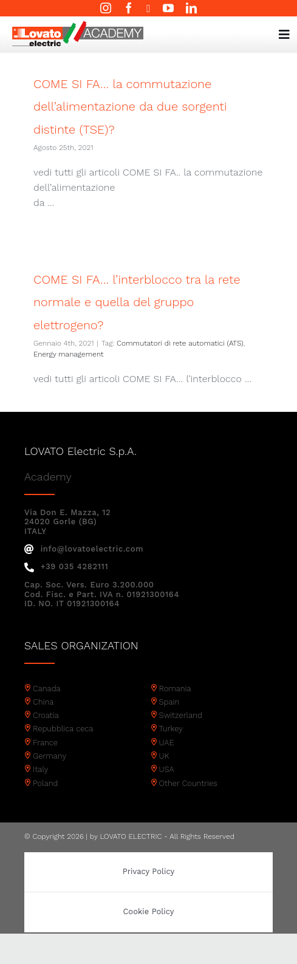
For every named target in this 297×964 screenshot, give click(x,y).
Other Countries (188, 783)
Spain (169, 701)
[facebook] (128, 7)
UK (164, 756)
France (45, 742)
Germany (49, 756)
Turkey (171, 728)
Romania (175, 688)
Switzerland (180, 715)
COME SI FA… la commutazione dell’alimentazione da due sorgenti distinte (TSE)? (130, 107)
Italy (40, 769)
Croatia (46, 715)
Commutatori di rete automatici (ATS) (180, 343)
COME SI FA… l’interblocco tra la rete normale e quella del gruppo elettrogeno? (137, 302)
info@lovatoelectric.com (83, 548)
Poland (45, 783)
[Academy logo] (77, 25)
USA (166, 769)
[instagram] (105, 7)
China (43, 701)
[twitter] (148, 8)
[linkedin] (191, 7)
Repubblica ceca (63, 728)
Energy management (68, 354)
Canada (47, 688)
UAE (166, 742)
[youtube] (168, 7)
